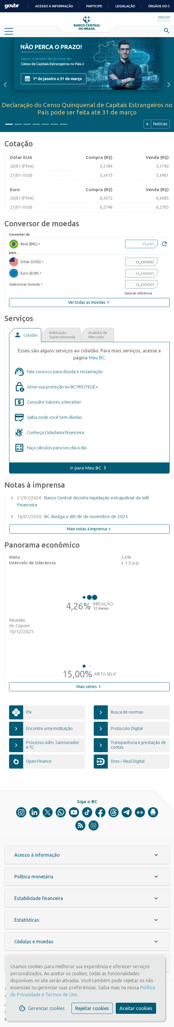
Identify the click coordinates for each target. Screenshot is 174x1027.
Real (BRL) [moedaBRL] (23, 243)
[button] (5, 84)
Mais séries (89, 686)
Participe (94, 6)
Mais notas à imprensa (89, 529)
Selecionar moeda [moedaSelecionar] (24, 284)
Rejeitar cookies (92, 1008)
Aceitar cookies (136, 1008)
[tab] (25, 335)
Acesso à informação (54, 6)
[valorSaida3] (141, 284)
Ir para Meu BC (85, 467)
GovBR (11, 6)
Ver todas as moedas (89, 302)
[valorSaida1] (141, 262)
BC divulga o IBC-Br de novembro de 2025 (86, 516)
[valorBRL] (141, 244)
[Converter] (164, 244)
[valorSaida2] (141, 273)
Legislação (125, 6)
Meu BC (97, 357)
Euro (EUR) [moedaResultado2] (24, 273)
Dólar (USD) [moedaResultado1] (25, 261)
